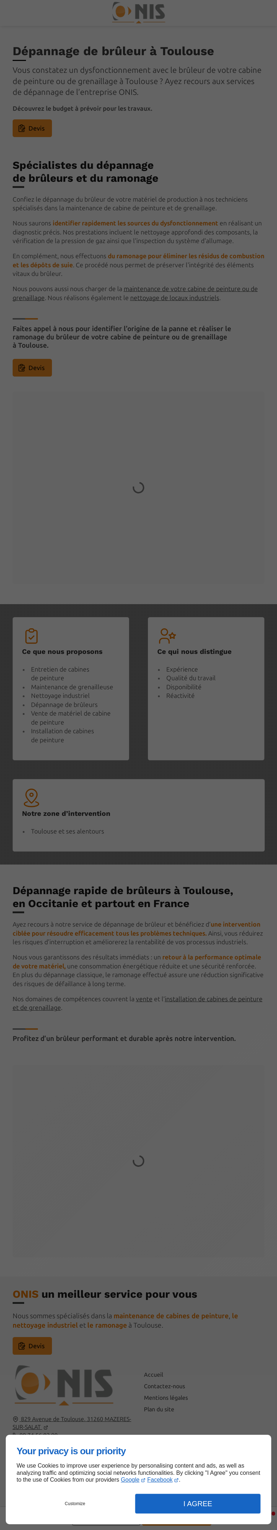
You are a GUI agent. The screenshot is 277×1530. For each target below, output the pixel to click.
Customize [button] (75, 1503)
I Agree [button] (197, 1504)
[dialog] (138, 1479)
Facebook (159, 1480)
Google (130, 1480)
